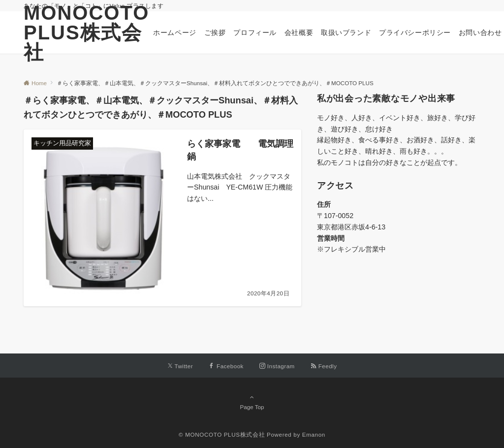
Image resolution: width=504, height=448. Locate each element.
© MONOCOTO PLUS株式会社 (222, 434)
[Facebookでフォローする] (226, 366)
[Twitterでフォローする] (180, 366)
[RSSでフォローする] (324, 366)
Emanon (313, 434)
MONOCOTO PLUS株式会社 (86, 32)
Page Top (252, 401)
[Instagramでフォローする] (277, 366)
